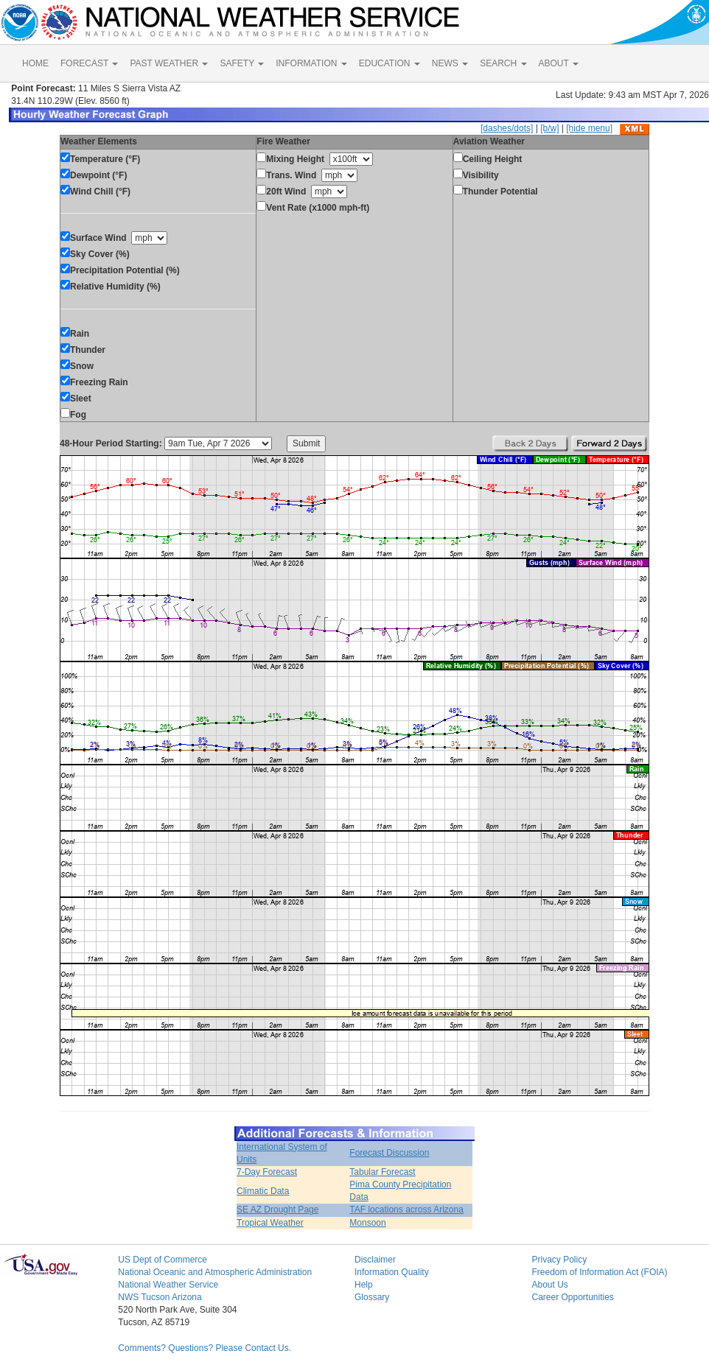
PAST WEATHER (169, 63)
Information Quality (391, 1272)
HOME (35, 63)
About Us (549, 1284)
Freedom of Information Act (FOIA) (599, 1272)
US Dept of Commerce (162, 1259)
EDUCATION (389, 63)
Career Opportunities (572, 1297)
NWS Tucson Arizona (159, 1297)
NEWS (450, 63)
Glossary (371, 1297)
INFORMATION (311, 63)
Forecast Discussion (389, 1153)
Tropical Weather (270, 1223)
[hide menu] (589, 128)
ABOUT (559, 63)
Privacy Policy (559, 1259)
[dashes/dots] (507, 128)
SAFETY (242, 63)
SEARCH (503, 63)
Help (363, 1284)
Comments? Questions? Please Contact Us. (204, 1348)
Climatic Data (263, 1191)
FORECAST (89, 63)
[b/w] (549, 128)
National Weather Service (168, 1284)
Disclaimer (375, 1259)
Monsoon (367, 1223)
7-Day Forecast (267, 1172)
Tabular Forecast (382, 1172)
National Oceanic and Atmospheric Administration (215, 1272)
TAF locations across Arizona (406, 1209)
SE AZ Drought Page (277, 1209)
